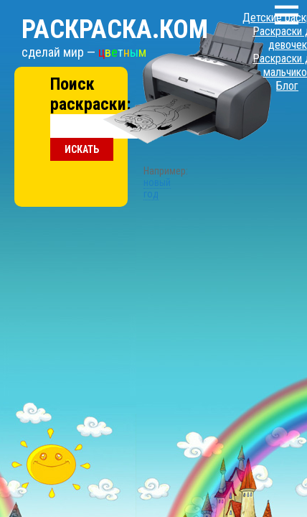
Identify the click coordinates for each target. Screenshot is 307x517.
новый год (135, 117)
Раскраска (97, 15)
